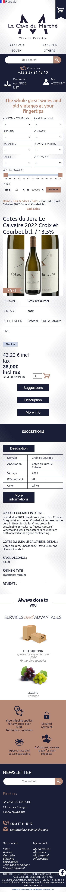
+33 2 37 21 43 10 (21, 823)
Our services (21, 201)
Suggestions (33, 388)
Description (33, 400)
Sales (35, 201)
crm (52, 889)
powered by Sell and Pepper (22, 889)
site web (36, 889)
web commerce (44, 889)
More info (33, 412)
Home (6, 201)
